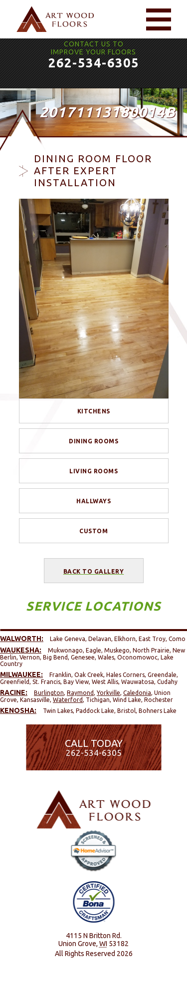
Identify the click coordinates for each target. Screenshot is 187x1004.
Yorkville (108, 692)
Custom (93, 531)
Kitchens (93, 411)
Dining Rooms (93, 441)
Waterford (68, 699)
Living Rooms (93, 471)
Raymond (80, 692)
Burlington (49, 692)
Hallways (93, 501)
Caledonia (137, 692)
